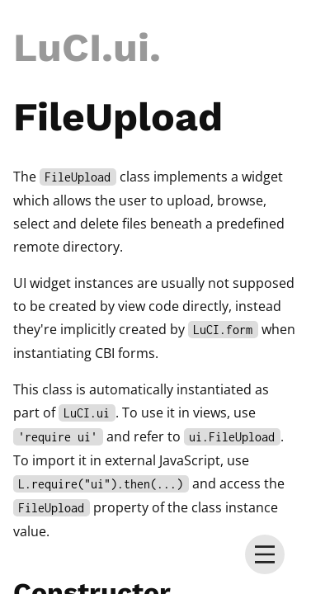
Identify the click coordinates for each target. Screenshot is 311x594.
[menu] (265, 554)
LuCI (57, 47)
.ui (125, 47)
